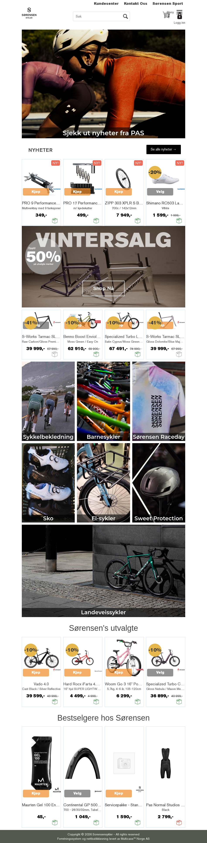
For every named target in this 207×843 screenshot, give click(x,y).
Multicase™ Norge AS (135, 838)
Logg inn (179, 22)
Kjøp (36, 192)
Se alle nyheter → (163, 149)
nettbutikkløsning (97, 838)
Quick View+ (34, 196)
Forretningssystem (69, 838)
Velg (160, 192)
